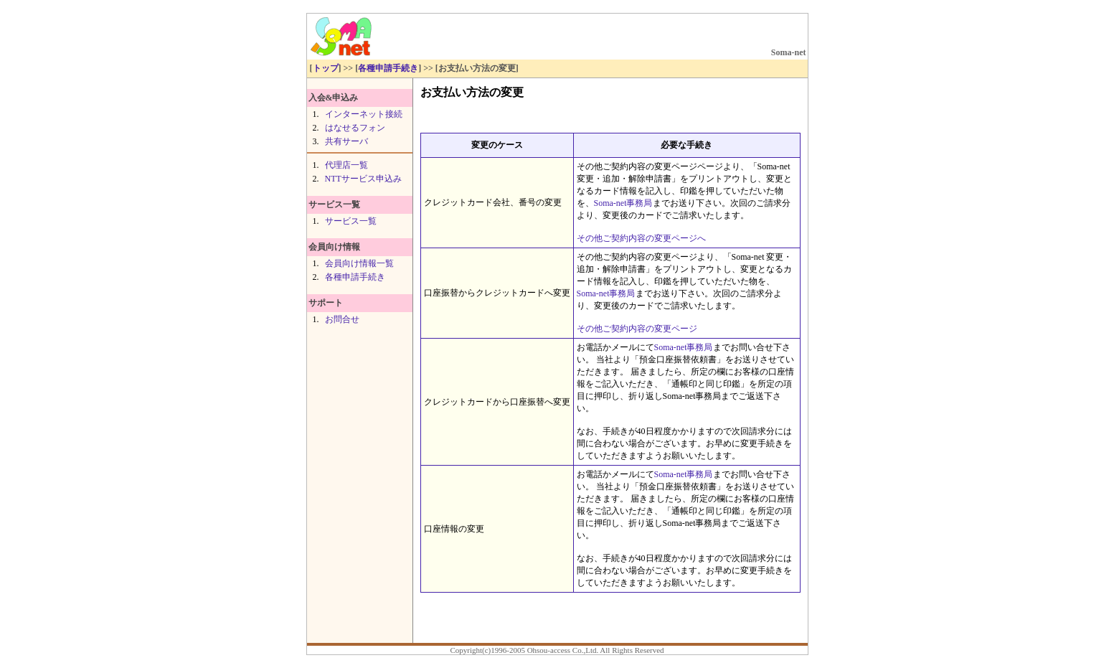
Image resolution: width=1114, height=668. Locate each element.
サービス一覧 (351, 221)
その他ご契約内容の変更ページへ (641, 238)
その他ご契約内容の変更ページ (637, 329)
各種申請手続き (388, 68)
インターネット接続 (363, 114)
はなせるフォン (355, 128)
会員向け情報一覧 (359, 263)
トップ (326, 68)
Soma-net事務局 (623, 203)
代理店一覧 (346, 165)
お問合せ (342, 319)
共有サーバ (346, 141)
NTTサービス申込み (363, 179)
